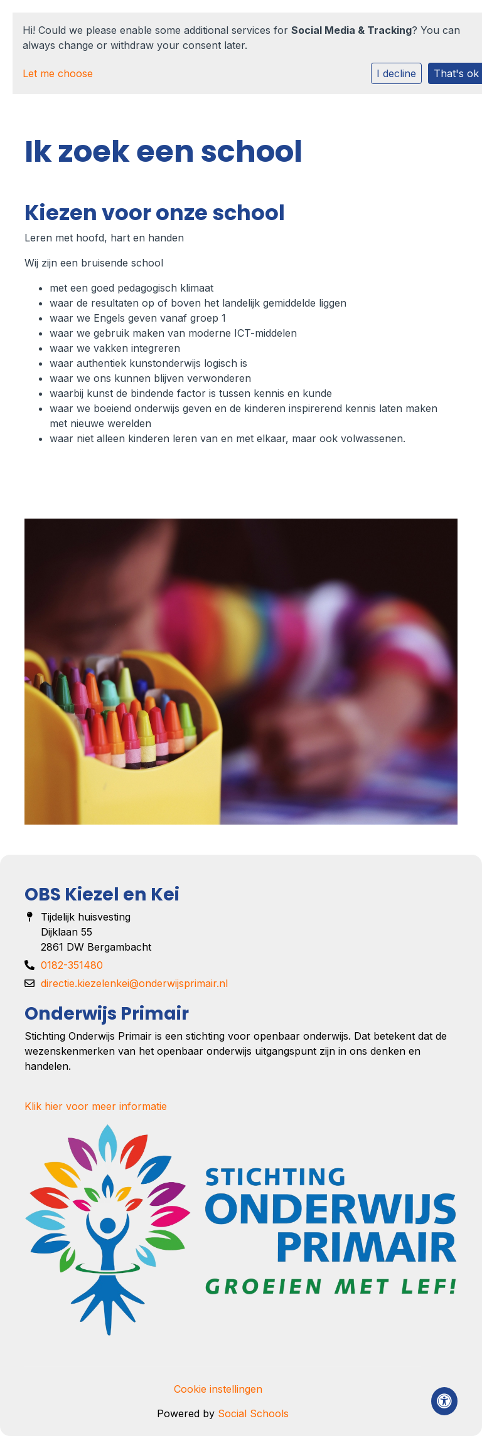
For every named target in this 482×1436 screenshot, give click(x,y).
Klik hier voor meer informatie (95, 1106)
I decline (396, 73)
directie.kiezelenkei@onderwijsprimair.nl (134, 983)
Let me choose (58, 73)
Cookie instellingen (218, 1389)
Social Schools (253, 1413)
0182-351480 (72, 965)
